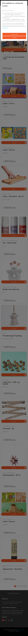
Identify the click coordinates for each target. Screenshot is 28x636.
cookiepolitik (5, 28)
